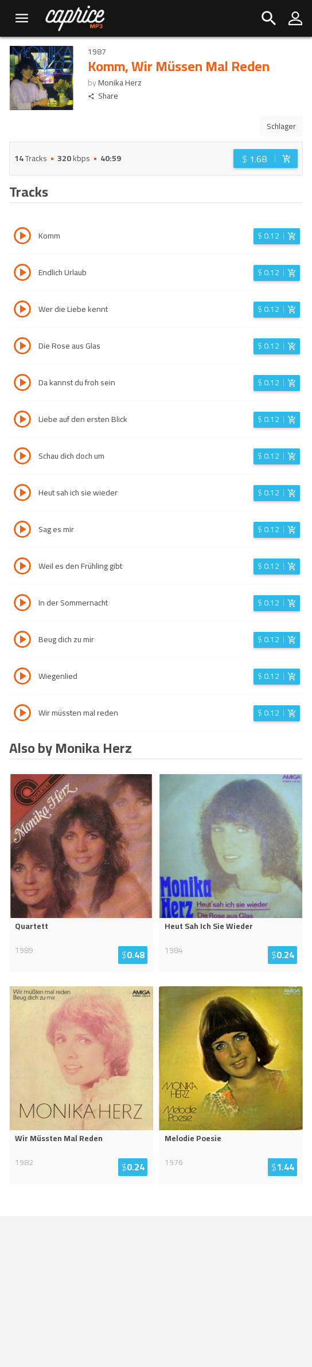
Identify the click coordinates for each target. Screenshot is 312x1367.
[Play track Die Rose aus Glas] (22, 347)
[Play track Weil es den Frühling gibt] (22, 567)
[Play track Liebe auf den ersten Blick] (22, 421)
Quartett (31, 926)
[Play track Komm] (22, 237)
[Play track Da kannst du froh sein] (22, 384)
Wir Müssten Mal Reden (59, 1138)
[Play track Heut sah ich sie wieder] (22, 494)
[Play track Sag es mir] (22, 531)
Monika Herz (120, 82)
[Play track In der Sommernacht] (22, 604)
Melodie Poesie (193, 1138)
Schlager (281, 126)
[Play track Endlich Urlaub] (22, 274)
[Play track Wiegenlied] (22, 677)
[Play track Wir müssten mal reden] (22, 714)
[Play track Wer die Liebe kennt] (22, 310)
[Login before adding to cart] (265, 158)
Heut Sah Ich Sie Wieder (209, 926)
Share (103, 96)
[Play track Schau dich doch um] (22, 457)
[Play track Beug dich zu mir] (22, 641)
